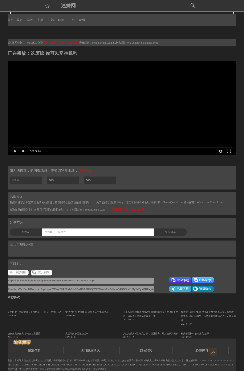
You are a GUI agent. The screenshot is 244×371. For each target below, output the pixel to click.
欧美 (61, 20)
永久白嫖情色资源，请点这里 (61, 42)
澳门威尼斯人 (90, 350)
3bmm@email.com (102, 42)
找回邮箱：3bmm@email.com (88, 209)
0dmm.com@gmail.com (145, 42)
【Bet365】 (146, 350)
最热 (19, 20)
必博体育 (201, 350)
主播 (40, 20)
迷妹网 (68, 5)
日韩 (51, 20)
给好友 (26, 232)
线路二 (90, 180)
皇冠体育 (34, 350)
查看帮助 (85, 170)
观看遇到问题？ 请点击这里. (128, 209)
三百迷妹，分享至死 (54, 232)
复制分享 (170, 232)
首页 (11, 20)
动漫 (82, 20)
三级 (72, 20)
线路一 (53, 180)
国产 (30, 20)
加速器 (15, 180)
